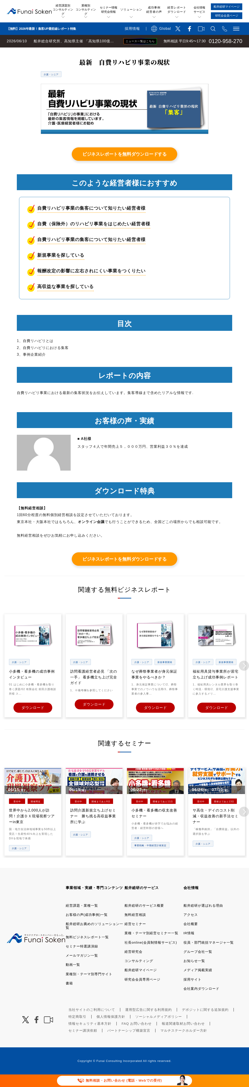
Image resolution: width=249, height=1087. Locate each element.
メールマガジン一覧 (82, 967)
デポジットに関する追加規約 (205, 1022)
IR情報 (188, 945)
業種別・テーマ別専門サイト (89, 986)
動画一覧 (73, 977)
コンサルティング (138, 973)
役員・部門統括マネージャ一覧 (208, 954)
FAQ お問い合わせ (137, 1035)
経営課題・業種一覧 (82, 917)
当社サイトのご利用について (91, 1022)
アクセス (190, 927)
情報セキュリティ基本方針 (89, 1035)
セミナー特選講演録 (82, 958)
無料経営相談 (135, 927)
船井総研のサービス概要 (144, 917)
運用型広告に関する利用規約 (148, 1022)
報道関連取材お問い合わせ (183, 1035)
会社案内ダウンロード (201, 1001)
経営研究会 (133, 964)
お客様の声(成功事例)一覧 (87, 927)
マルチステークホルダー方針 (183, 1042)
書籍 (69, 995)
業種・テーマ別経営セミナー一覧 (151, 945)
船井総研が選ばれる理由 (203, 917)
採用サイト (192, 991)
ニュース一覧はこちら (140, 41)
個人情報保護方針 (110, 1029)
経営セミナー (135, 936)
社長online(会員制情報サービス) (150, 954)
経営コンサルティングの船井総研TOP (33, 52)
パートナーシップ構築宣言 (128, 1042)
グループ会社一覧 (197, 964)
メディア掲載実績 (197, 982)
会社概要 (190, 936)
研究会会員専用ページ (142, 991)
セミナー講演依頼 (82, 1042)
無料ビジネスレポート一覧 (88, 52)
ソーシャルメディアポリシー (158, 1029)
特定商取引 (77, 1029)
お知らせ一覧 (194, 973)
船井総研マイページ (140, 982)
